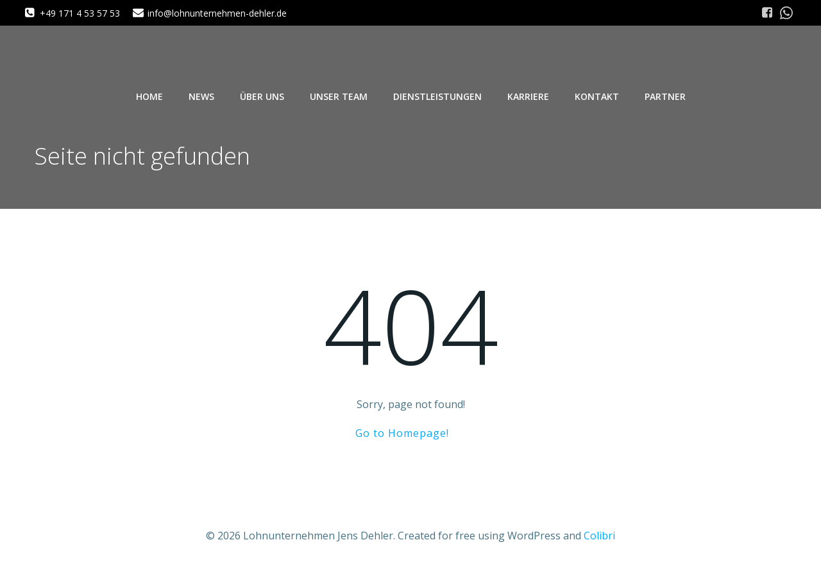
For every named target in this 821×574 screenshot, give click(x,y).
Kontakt (597, 96)
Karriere (528, 96)
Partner (665, 96)
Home (149, 96)
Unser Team (339, 96)
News (201, 96)
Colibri (599, 536)
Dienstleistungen (437, 96)
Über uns (262, 96)
